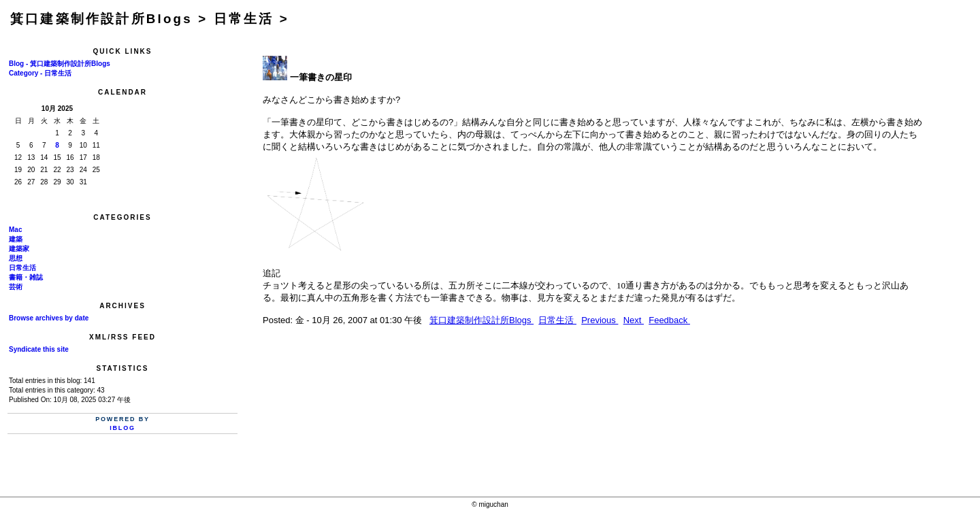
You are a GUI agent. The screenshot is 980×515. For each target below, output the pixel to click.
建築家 (19, 248)
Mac (15, 229)
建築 (15, 239)
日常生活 (22, 267)
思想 (15, 258)
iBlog (122, 428)
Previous (599, 320)
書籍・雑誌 (26, 277)
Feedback (669, 320)
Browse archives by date (48, 318)
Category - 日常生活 (40, 73)
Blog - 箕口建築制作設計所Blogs (59, 63)
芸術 (15, 286)
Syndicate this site (39, 349)
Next (633, 320)
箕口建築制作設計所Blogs (481, 320)
